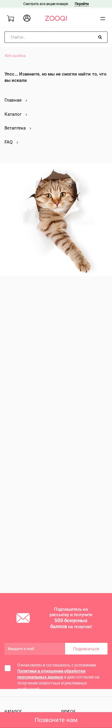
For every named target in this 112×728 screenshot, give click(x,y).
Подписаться (86, 648)
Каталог (15, 114)
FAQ (11, 142)
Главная (15, 100)
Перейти (82, 3)
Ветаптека (17, 128)
